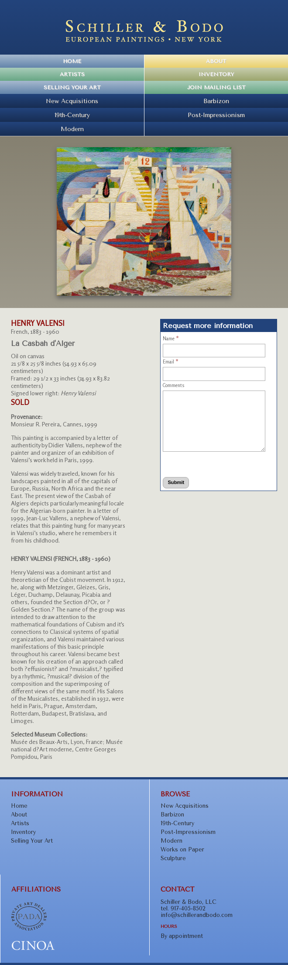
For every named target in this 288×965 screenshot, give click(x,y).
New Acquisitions (72, 100)
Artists (72, 74)
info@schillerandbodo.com (197, 915)
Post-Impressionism (216, 114)
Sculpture (173, 858)
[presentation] (197, 463)
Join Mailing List (216, 87)
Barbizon (216, 100)
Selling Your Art (72, 87)
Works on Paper (182, 849)
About (216, 61)
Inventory (216, 74)
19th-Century (72, 114)
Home (72, 61)
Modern (72, 128)
